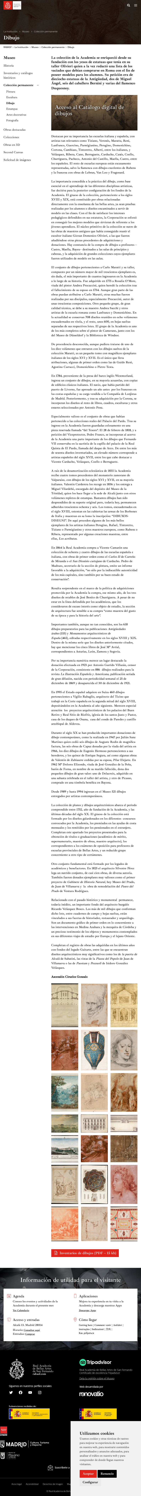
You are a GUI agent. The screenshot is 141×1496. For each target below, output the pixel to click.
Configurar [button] (90, 1482)
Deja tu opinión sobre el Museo (96, 1378)
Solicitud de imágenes (17, 160)
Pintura (10, 91)
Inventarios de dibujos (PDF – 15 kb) (88, 1253)
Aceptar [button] (88, 1474)
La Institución (10, 31)
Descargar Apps (87, 1310)
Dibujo (10, 103)
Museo (25, 31)
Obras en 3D (12, 145)
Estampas (12, 109)
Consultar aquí (32, 1330)
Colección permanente (45, 31)
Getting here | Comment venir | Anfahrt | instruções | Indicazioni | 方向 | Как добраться (101, 1329)
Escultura (11, 97)
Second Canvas (13, 152)
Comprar (30, 1333)
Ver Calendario (21, 1310)
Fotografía (12, 120)
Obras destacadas (15, 130)
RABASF (8, 47)
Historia (9, 65)
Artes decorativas (16, 114)
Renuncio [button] (107, 1474)
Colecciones (11, 137)
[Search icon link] (128, 6)
